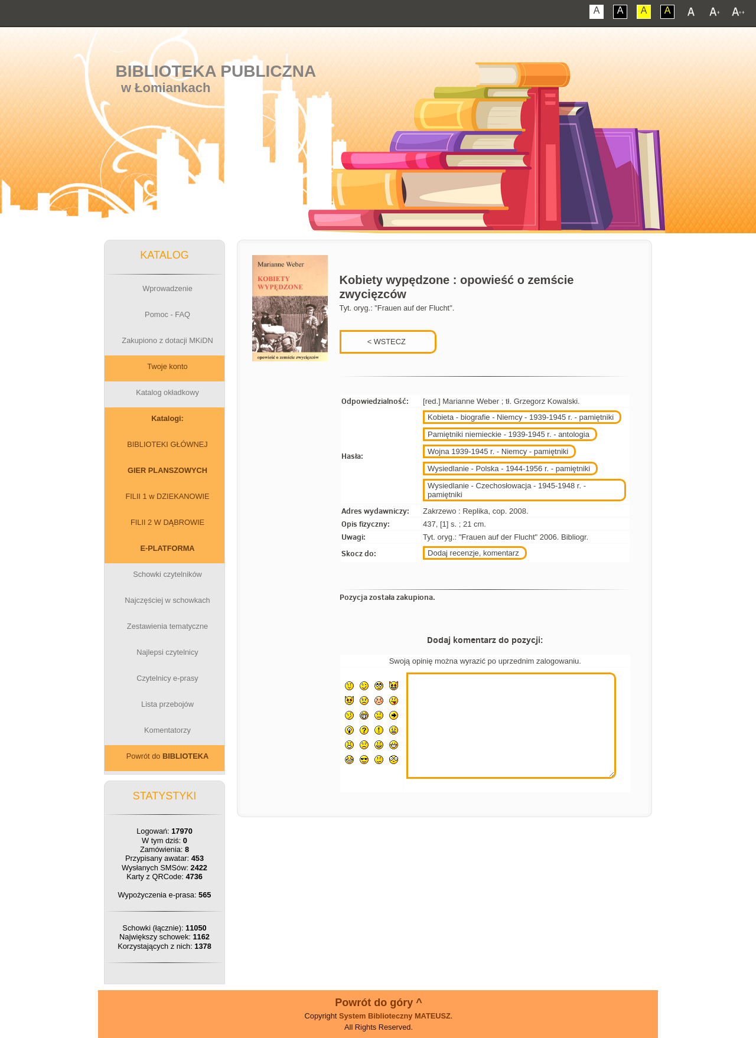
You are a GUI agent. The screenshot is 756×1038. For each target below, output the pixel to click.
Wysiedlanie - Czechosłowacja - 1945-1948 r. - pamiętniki (507, 490)
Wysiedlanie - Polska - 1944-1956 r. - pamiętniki (509, 468)
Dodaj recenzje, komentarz (473, 553)
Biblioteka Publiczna (216, 71)
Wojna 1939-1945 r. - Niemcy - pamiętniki (498, 451)
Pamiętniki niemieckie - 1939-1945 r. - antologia (508, 434)
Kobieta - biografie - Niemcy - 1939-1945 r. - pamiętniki (521, 417)
